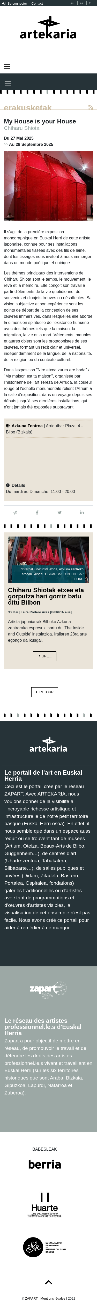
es (81, 3)
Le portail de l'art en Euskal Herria (43, 775)
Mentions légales (52, 1298)
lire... (44, 656)
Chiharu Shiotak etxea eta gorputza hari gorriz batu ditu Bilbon (46, 596)
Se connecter (14, 3)
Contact (37, 3)
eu (72, 3)
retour (45, 692)
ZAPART (32, 1298)
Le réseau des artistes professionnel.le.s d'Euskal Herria (42, 1026)
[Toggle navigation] (7, 66)
